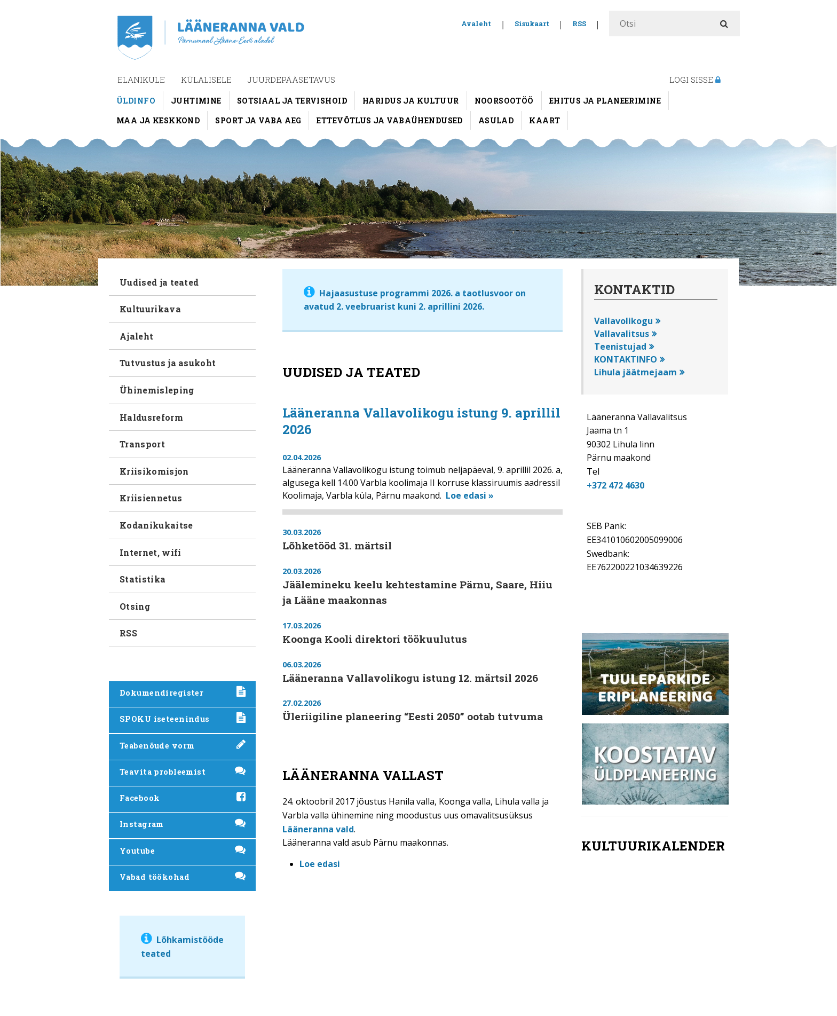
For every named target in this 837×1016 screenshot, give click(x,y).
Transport (142, 444)
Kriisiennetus (151, 497)
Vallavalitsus (621, 334)
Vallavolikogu (623, 321)
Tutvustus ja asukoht (168, 362)
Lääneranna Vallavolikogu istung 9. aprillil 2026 (421, 421)
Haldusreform (151, 417)
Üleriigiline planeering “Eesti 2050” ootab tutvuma (412, 716)
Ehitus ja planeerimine (605, 101)
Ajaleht (136, 336)
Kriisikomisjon (154, 471)
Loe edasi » (470, 495)
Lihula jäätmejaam (635, 372)
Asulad (496, 120)
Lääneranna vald (318, 829)
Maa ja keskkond (158, 120)
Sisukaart (532, 23)
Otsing (135, 606)
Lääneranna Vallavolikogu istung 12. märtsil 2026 (410, 677)
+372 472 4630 (615, 485)
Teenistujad (620, 346)
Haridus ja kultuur (410, 101)
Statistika (142, 579)
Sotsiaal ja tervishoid (292, 101)
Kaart (544, 120)
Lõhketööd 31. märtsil (337, 545)
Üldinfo (135, 101)
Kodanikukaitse (156, 525)
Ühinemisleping (157, 390)
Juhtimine (196, 101)
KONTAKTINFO (625, 359)
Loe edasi (319, 864)
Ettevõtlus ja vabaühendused (389, 120)
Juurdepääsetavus (291, 79)
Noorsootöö (504, 101)
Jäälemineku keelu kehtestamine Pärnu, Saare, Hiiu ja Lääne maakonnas (417, 592)
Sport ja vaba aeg (258, 120)
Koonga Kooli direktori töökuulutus (374, 638)
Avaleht (476, 23)
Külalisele (206, 79)
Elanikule (141, 79)
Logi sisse (695, 79)
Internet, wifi (150, 552)
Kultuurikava (150, 308)
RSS (579, 23)
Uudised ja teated (159, 282)
